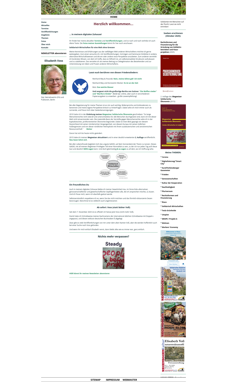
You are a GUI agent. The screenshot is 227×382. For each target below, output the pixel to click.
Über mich (45, 44)
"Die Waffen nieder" (148, 91)
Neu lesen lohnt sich (78, 140)
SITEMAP (96, 379)
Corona (165, 157)
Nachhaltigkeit (168, 187)
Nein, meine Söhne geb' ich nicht (128, 79)
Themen (44, 38)
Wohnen (165, 223)
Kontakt (44, 47)
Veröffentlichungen (49, 31)
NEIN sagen (88, 149)
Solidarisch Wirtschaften (172, 206)
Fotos (43, 41)
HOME (113, 16)
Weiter (89, 129)
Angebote (45, 35)
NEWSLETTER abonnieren (53, 53)
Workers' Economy (170, 227)
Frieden (165, 174)
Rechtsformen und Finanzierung (169, 196)
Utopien (165, 214)
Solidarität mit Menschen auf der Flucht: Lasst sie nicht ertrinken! (172, 24)
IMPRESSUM (113, 379)
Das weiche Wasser (105, 87)
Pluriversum (167, 191)
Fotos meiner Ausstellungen (95, 43)
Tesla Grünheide (169, 210)
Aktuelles (45, 25)
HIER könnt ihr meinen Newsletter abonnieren (89, 273)
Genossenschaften (170, 178)
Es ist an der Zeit (131, 83)
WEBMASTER (130, 379)
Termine (44, 28)
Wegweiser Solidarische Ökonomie (117, 114)
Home (43, 22)
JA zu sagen (121, 149)
